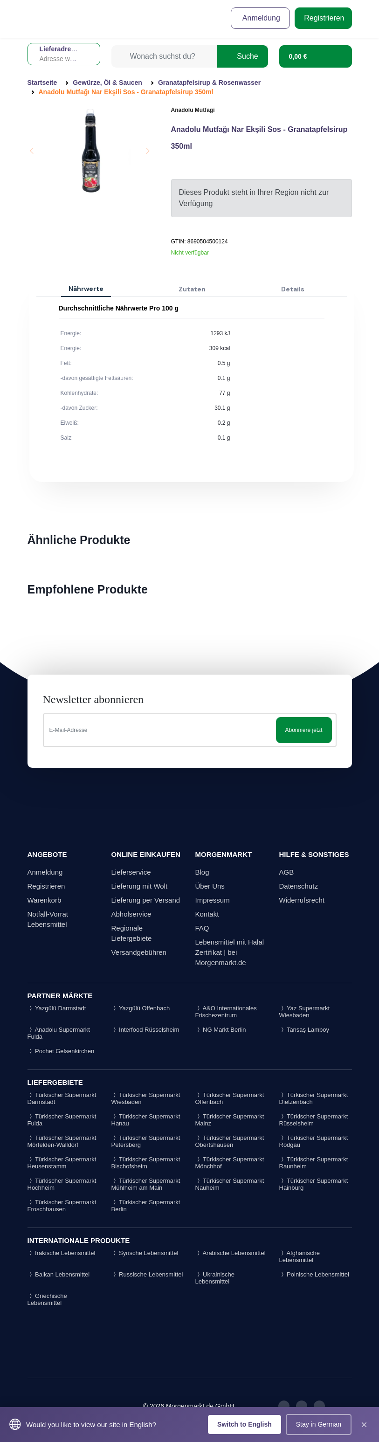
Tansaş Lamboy (304, 1029)
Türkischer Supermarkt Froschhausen (62, 1206)
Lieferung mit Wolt (139, 886)
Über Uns (210, 886)
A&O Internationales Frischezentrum (226, 1012)
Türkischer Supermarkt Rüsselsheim (313, 1120)
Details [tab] (292, 289)
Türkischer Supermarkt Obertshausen (229, 1141)
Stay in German (318, 1424)
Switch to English (244, 1424)
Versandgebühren (138, 952)
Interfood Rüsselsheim (145, 1029)
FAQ (202, 928)
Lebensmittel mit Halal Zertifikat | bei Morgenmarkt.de (229, 952)
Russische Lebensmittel (147, 1274)
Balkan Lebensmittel (59, 1274)
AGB (286, 872)
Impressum (212, 900)
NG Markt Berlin (220, 1029)
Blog (202, 872)
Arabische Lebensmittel (230, 1252)
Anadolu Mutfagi (193, 110)
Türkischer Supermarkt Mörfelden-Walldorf (62, 1141)
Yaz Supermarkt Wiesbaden (304, 1012)
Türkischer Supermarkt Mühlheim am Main (145, 1184)
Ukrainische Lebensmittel (215, 1278)
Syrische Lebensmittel (145, 1252)
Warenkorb (45, 900)
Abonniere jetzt (303, 730)
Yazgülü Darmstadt (57, 1008)
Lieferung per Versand (145, 900)
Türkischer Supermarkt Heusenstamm (62, 1163)
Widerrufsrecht (302, 900)
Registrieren (323, 18)
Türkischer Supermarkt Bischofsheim (145, 1163)
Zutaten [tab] (192, 289)
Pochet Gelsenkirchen (61, 1051)
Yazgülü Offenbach (140, 1008)
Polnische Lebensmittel (314, 1274)
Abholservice (131, 914)
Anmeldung (260, 18)
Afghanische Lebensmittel (299, 1256)
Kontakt (207, 914)
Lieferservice (131, 872)
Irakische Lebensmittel (62, 1252)
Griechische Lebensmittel (47, 1299)
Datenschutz (298, 886)
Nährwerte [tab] (86, 288)
